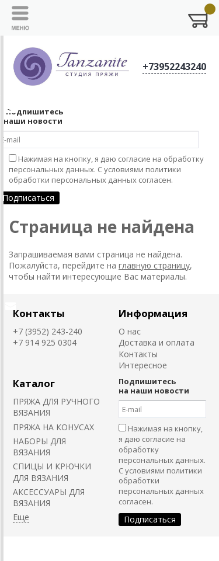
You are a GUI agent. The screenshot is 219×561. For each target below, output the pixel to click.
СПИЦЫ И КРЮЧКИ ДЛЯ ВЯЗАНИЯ (52, 472)
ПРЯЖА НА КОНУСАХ (53, 427)
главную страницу (154, 265)
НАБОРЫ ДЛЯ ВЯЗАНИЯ (39, 446)
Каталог (34, 383)
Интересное (143, 365)
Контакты (39, 313)
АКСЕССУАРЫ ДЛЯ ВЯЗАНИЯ (49, 497)
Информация (153, 313)
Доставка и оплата (156, 342)
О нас (130, 331)
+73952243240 (174, 66)
